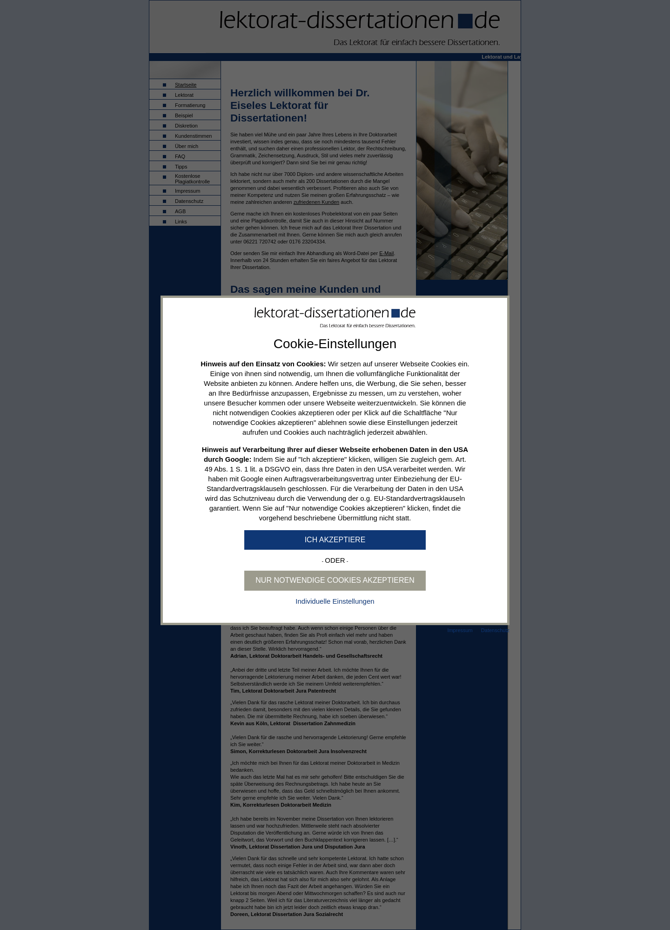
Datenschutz (495, 630)
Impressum (459, 630)
